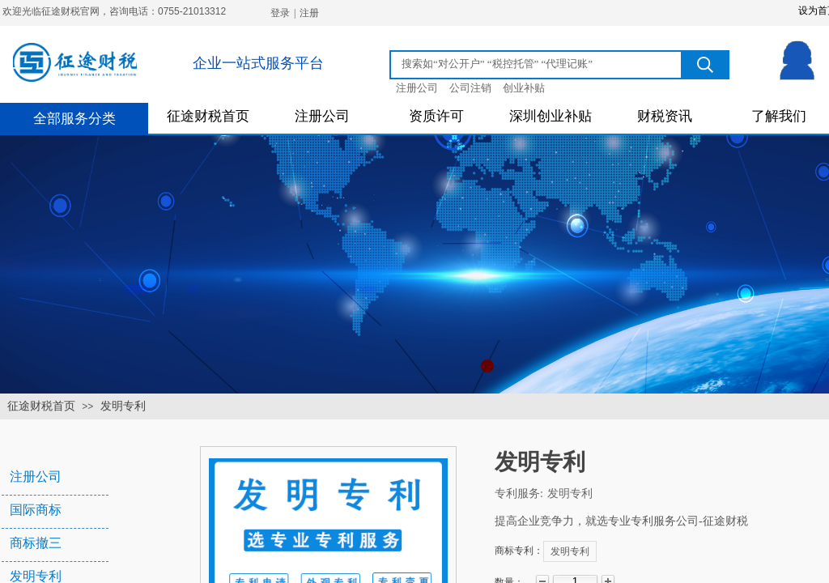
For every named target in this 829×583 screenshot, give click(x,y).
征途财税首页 (208, 116)
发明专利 (123, 406)
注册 (309, 13)
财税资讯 (664, 116)
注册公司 (322, 116)
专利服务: (519, 493)
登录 (280, 13)
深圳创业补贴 (550, 116)
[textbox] (538, 64)
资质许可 (436, 116)
